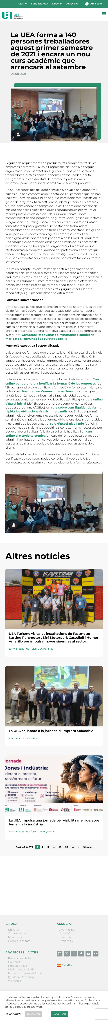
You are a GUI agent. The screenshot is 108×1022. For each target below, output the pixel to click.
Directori (57, 3)
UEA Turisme (45, 648)
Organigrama (17, 933)
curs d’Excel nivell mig (67, 423)
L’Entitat (13, 929)
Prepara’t (14, 962)
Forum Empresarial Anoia (25, 973)
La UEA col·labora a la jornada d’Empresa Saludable (51, 731)
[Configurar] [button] (14, 1014)
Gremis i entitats (19, 941)
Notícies (31, 648)
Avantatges (67, 929)
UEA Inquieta (46, 831)
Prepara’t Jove (17, 965)
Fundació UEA (39, 3)
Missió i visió (16, 937)
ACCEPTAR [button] (59, 1013)
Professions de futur (21, 958)
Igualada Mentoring (21, 977)
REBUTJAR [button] (33, 1013)
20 (66, 847)
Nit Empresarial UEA (22, 969)
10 (60, 847)
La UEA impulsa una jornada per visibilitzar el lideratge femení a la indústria (54, 822)
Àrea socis (96, 3)
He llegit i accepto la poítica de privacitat (29, 893)
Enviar (94, 900)
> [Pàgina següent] (78, 847)
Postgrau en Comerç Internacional (48, 391)
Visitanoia (14, 980)
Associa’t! (72, 3)
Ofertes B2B (67, 941)
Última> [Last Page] (87, 847)
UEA (21, 3)
